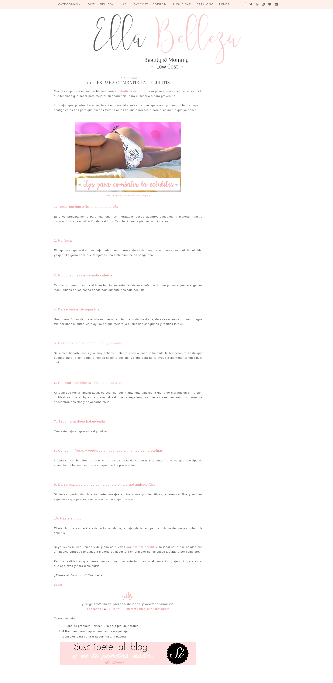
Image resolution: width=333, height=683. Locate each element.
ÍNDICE (90, 4)
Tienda (224, 4)
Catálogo (205, 4)
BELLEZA (106, 4)
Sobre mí (160, 4)
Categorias (69, 4)
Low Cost (140, 4)
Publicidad (182, 4)
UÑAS (123, 4)
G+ (106, 608)
